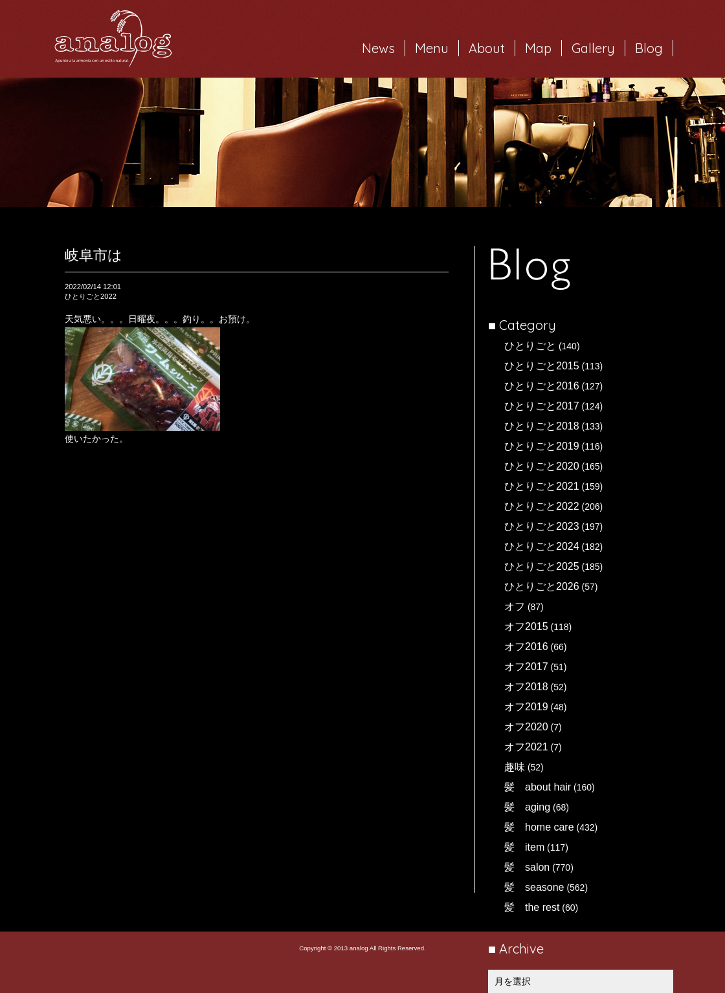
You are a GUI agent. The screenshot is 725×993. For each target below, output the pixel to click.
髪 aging (527, 807)
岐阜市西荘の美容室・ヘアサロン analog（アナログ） (113, 38)
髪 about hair (537, 786)
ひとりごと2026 (541, 586)
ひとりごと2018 (541, 425)
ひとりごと (530, 345)
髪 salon (527, 867)
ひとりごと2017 (541, 405)
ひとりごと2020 (541, 466)
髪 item (524, 847)
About (487, 48)
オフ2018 (526, 686)
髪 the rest (531, 907)
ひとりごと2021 (541, 486)
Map (538, 48)
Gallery (593, 48)
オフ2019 (526, 706)
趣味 (514, 766)
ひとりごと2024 (541, 546)
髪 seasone (534, 887)
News (378, 48)
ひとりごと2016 (541, 385)
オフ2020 (526, 726)
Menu (432, 48)
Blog (649, 48)
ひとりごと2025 (541, 566)
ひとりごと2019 (541, 446)
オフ (514, 606)
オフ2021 (526, 746)
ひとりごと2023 (541, 526)
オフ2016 (526, 646)
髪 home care (539, 827)
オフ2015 (526, 626)
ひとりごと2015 (541, 365)
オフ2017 (526, 666)
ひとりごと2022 (541, 506)
